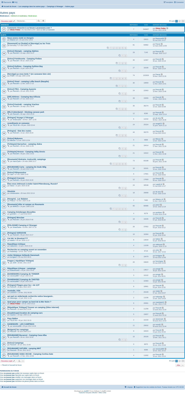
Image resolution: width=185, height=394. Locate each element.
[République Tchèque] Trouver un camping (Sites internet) (33, 307)
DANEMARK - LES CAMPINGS (20, 324)
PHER (12, 76)
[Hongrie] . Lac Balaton (17, 199)
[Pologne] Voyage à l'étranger (20, 118)
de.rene (158, 118)
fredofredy (13, 251)
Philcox (12, 201)
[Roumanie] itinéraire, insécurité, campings (26, 159)
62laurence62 (15, 270)
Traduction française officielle (88, 392)
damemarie (159, 319)
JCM (14, 263)
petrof (158, 205)
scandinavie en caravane (18, 123)
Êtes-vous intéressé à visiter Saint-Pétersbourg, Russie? (32, 184)
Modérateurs (32, 16)
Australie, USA (13, 291)
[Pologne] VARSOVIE (16, 233)
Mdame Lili (14, 40)
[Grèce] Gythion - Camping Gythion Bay (25, 66)
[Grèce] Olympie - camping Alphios (22, 51)
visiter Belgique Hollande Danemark (23, 255)
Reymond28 (160, 38)
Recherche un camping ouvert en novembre (27, 250)
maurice (13, 315)
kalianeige (13, 298)
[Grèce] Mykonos (15, 138)
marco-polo (17, 161)
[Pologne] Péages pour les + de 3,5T (23, 285)
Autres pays (7, 12)
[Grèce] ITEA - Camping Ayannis (21, 89)
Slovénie (11, 191)
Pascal (158, 44)
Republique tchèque (16, 244)
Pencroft (16, 53)
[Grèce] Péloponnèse (16, 172)
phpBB (86, 391)
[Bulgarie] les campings (18, 330)
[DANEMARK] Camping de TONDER (23, 274)
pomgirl (158, 269)
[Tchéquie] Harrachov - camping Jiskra (24, 144)
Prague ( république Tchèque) (20, 261)
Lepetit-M (159, 184)
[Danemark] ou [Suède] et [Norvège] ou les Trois (28, 43)
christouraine (14, 193)
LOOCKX (13, 292)
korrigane (13, 257)
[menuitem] (14, 2)
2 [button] (179, 21)
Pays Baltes (12, 318)
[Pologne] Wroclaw (15, 218)
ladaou (12, 240)
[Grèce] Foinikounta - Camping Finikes (24, 59)
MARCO (16, 206)
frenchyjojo (159, 261)
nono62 (158, 324)
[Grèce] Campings (15, 343)
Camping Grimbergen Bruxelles (21, 212)
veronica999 (14, 276)
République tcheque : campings (21, 268)
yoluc (157, 250)
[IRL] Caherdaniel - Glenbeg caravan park (25, 112)
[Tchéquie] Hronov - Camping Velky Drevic (26, 152)
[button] (183, 21)
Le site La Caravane (48, 30)
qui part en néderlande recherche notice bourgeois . (30, 296)
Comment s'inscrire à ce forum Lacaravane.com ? (29, 28)
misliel (158, 291)
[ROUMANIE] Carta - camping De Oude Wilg (26, 167)
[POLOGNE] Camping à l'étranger (22, 225)
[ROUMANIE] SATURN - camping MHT (24, 348)
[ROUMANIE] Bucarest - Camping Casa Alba (27, 335)
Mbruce (12, 140)
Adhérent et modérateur (19, 16)
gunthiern (13, 214)
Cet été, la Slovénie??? (17, 238)
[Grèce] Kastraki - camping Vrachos (23, 104)
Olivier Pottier (15, 30)
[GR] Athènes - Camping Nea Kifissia (23, 97)
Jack (11, 174)
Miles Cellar (102, 392)
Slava (12, 186)
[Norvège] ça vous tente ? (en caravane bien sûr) (29, 74)
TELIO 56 (16, 125)
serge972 (159, 124)
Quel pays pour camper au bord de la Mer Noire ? (29, 302)
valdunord (13, 246)
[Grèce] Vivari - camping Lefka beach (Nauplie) (28, 81)
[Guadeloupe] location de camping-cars (25, 313)
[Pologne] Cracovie (15, 178)
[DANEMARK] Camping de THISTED (23, 279)
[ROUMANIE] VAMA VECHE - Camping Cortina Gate (30, 354)
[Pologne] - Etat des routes (19, 131)
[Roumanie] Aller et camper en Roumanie (25, 204)
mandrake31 (160, 302)
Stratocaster (17, 120)
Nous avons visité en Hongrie (20, 38)
